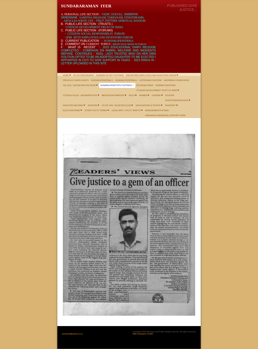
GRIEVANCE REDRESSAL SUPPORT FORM (165, 115)
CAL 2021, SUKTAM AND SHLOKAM (79, 85)
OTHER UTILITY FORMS (96, 110)
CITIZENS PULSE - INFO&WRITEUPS (80, 95)
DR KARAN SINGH (144, 85)
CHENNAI (156, 95)
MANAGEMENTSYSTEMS (157, 110)
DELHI (132, 95)
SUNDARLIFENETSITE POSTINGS (116, 85)
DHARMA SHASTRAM (165, 85)
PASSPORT (170, 105)
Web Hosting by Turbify (143, 334)
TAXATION (92, 105)
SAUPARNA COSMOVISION (176, 80)
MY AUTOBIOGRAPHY (83, 75)
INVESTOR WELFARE (73, 105)
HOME (66, 75)
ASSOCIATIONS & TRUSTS (147, 105)
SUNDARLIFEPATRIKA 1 (102, 80)
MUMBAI (143, 95)
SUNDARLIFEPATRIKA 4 (126, 80)
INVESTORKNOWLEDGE (176, 100)
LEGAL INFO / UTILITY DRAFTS (126, 110)
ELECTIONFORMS (71, 110)
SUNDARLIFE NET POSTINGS (110, 75)
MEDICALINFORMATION (113, 95)
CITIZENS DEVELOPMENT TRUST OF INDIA (156, 90)
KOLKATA (169, 95)
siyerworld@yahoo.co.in (72, 334)
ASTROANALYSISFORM (150, 80)
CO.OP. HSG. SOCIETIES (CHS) (116, 105)
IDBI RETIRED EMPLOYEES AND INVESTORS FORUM (151, 75)
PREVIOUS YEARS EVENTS (76, 80)
